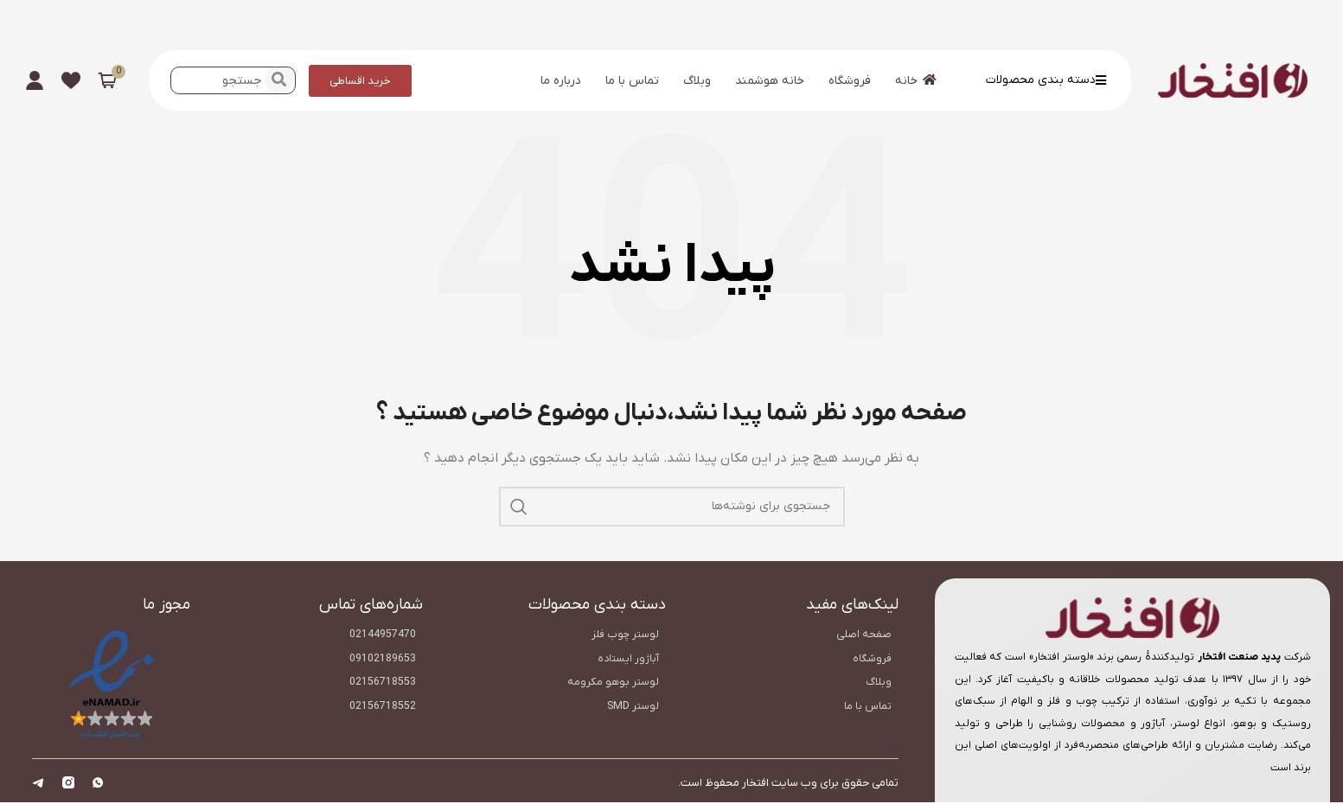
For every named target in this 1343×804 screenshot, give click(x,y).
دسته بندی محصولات (1046, 80)
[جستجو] (672, 506)
